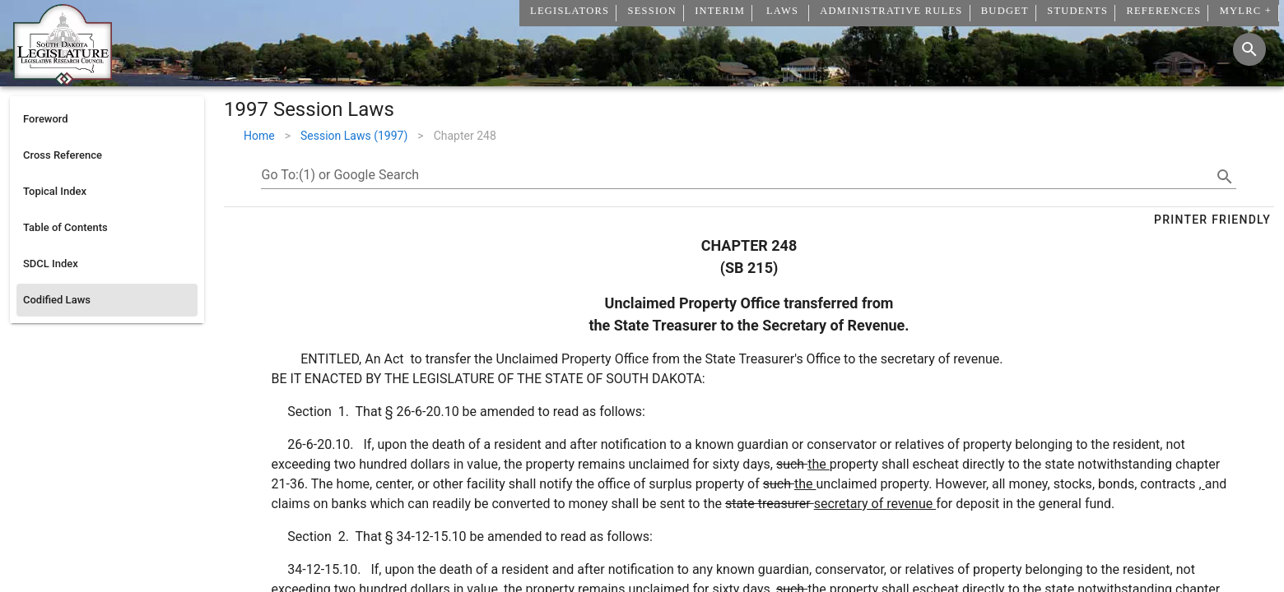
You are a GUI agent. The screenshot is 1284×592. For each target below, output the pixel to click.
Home (259, 135)
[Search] (1249, 49)
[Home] (62, 79)
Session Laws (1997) (353, 135)
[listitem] (107, 119)
